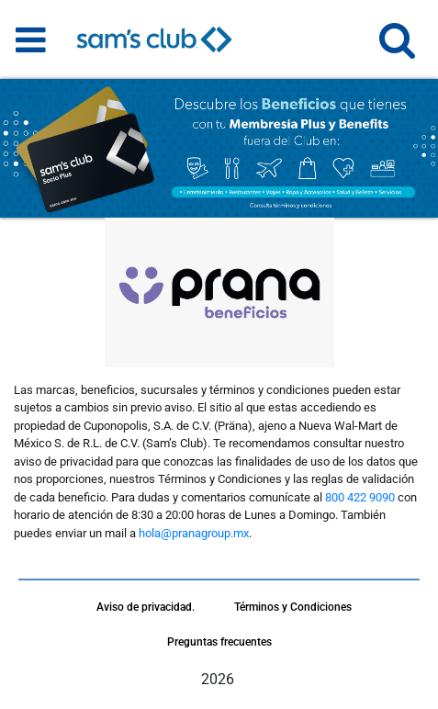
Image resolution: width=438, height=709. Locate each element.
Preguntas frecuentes (219, 642)
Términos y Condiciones (293, 607)
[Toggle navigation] (31, 39)
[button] (397, 48)
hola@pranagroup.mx (194, 533)
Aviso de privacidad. (145, 607)
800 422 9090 (360, 497)
